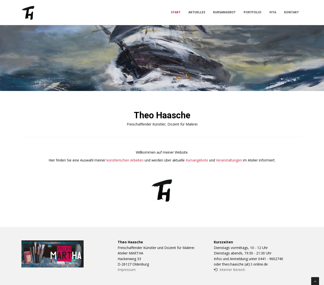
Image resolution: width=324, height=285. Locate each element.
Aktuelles (196, 12)
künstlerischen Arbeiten (125, 160)
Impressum (127, 269)
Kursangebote (197, 160)
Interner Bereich (229, 269)
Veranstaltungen (229, 160)
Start (175, 12)
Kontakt (291, 12)
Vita (272, 12)
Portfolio (252, 12)
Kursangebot (224, 12)
